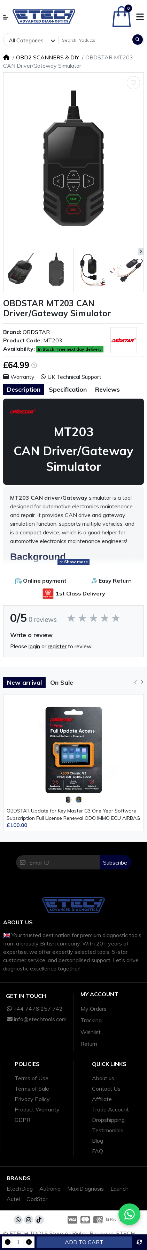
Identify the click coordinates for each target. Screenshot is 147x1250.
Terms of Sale (32, 1088)
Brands (19, 1178)
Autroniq (50, 1188)
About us (103, 1078)
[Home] (6, 57)
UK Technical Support (71, 376)
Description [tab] (23, 389)
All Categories (26, 40)
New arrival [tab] (24, 682)
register (57, 646)
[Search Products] (95, 40)
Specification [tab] (68, 389)
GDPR (22, 1119)
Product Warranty (37, 1109)
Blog (97, 1140)
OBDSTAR (36, 331)
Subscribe (115, 862)
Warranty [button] (18, 376)
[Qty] (18, 1242)
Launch (119, 1188)
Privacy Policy (32, 1098)
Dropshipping (108, 1119)
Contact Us (106, 1088)
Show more (73, 561)
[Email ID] (64, 862)
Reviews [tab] (107, 389)
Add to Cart (84, 1242)
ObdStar (36, 1198)
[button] (5, 17)
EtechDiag (20, 1188)
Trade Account (110, 1109)
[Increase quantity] (28, 1242)
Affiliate (102, 1098)
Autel (13, 1198)
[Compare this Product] (139, 1242)
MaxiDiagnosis (85, 1188)
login (34, 646)
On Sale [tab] (61, 682)
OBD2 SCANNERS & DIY (47, 57)
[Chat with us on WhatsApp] (129, 1214)
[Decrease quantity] (7, 1242)
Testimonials (107, 1130)
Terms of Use (31, 1078)
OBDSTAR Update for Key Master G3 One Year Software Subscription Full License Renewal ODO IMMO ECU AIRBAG (73, 814)
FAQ (97, 1151)
